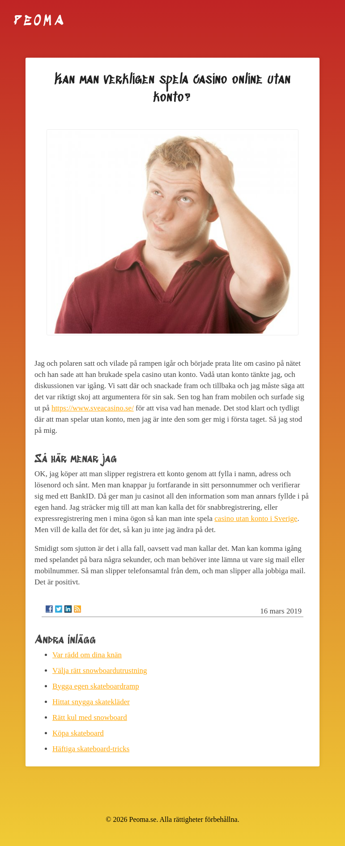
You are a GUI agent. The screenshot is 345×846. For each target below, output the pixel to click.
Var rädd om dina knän (87, 655)
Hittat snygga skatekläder (91, 702)
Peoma (39, 21)
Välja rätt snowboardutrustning (99, 670)
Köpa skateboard (78, 733)
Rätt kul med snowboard (89, 717)
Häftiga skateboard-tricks (90, 748)
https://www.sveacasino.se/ (92, 408)
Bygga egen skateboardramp (95, 686)
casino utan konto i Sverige (255, 518)
